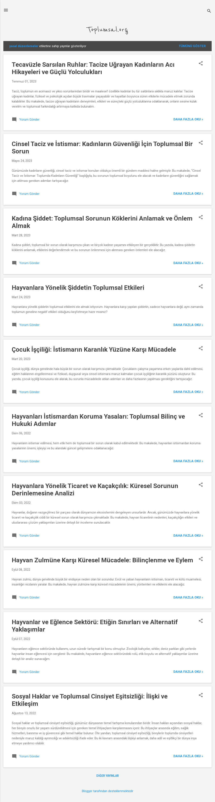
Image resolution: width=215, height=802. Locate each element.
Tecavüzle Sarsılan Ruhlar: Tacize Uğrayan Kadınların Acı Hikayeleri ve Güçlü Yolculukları (93, 68)
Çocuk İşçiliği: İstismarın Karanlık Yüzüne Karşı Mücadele (94, 349)
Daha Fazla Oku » (188, 119)
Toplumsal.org (107, 29)
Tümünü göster (192, 46)
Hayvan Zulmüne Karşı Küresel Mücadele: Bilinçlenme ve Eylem (102, 560)
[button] (200, 64)
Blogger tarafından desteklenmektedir (107, 791)
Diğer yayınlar (107, 775)
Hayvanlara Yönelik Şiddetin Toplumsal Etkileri (78, 287)
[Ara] (209, 11)
